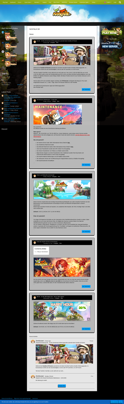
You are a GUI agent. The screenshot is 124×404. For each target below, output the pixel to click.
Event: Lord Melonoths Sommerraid (12, 108)
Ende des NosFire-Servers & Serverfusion (47, 241)
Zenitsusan (6, 100)
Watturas (7, 59)
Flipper (6, 31)
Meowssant (20, 84)
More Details (114, 401)
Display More (62, 385)
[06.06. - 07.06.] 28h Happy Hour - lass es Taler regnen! (50, 296)
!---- (41, 251)
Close (120, 401)
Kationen (7, 42)
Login (115, 2)
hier (69, 142)
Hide (44, 249)
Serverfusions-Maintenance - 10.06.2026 (47, 99)
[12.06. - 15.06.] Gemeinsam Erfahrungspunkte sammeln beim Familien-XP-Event (12, 97)
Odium (6, 51)
